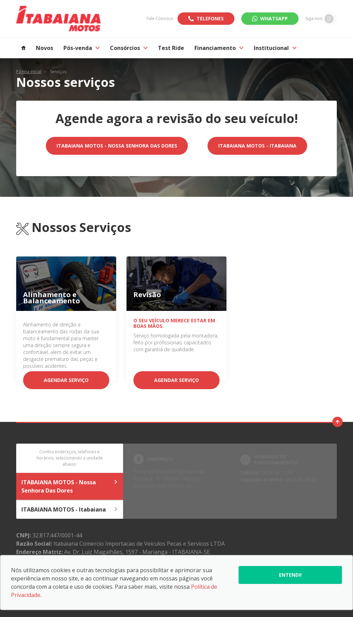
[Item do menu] (23, 47)
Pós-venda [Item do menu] (81, 47)
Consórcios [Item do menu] (129, 47)
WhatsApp (274, 18)
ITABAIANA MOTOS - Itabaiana (257, 145)
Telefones (210, 18)
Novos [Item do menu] (44, 47)
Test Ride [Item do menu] (171, 47)
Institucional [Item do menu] (275, 47)
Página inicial (28, 71)
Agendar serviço (66, 380)
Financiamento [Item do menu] (218, 47)
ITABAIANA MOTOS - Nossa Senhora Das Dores (117, 145)
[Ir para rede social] (329, 18)
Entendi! (290, 575)
